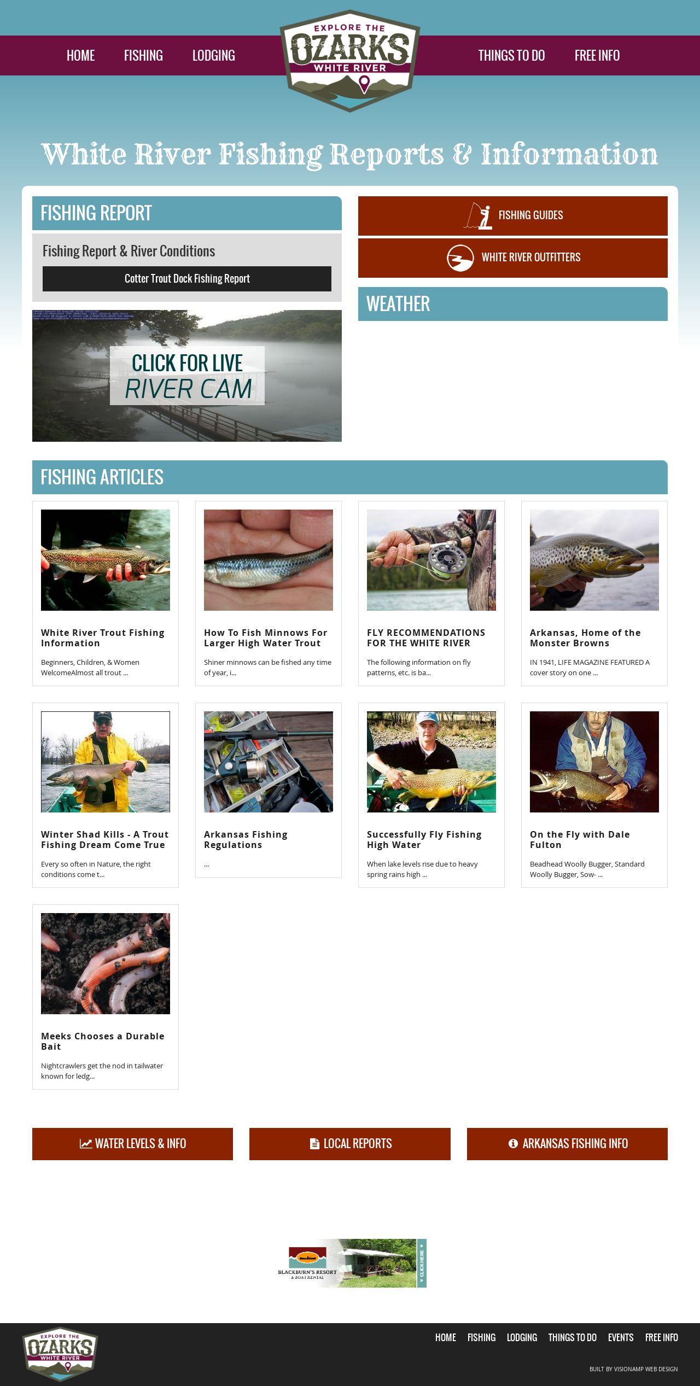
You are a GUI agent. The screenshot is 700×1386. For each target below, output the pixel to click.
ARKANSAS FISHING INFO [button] (567, 1143)
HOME (81, 55)
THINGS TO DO (512, 55)
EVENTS (621, 1337)
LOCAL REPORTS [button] (350, 1143)
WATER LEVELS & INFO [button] (132, 1143)
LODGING (213, 55)
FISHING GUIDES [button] (513, 216)
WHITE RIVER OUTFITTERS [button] (513, 258)
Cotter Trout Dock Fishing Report (187, 278)
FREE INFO (597, 55)
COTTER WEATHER (513, 365)
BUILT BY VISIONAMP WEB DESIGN (634, 1369)
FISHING (143, 55)
